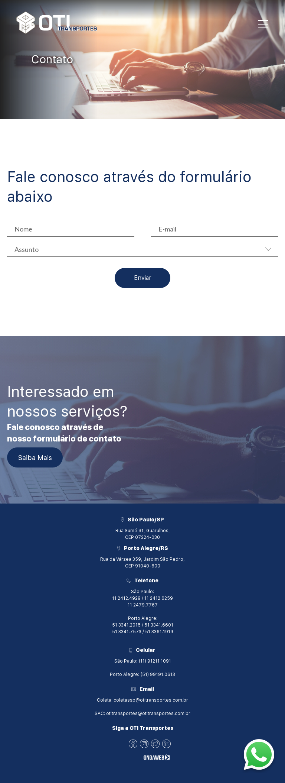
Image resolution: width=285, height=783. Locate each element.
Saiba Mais (35, 458)
